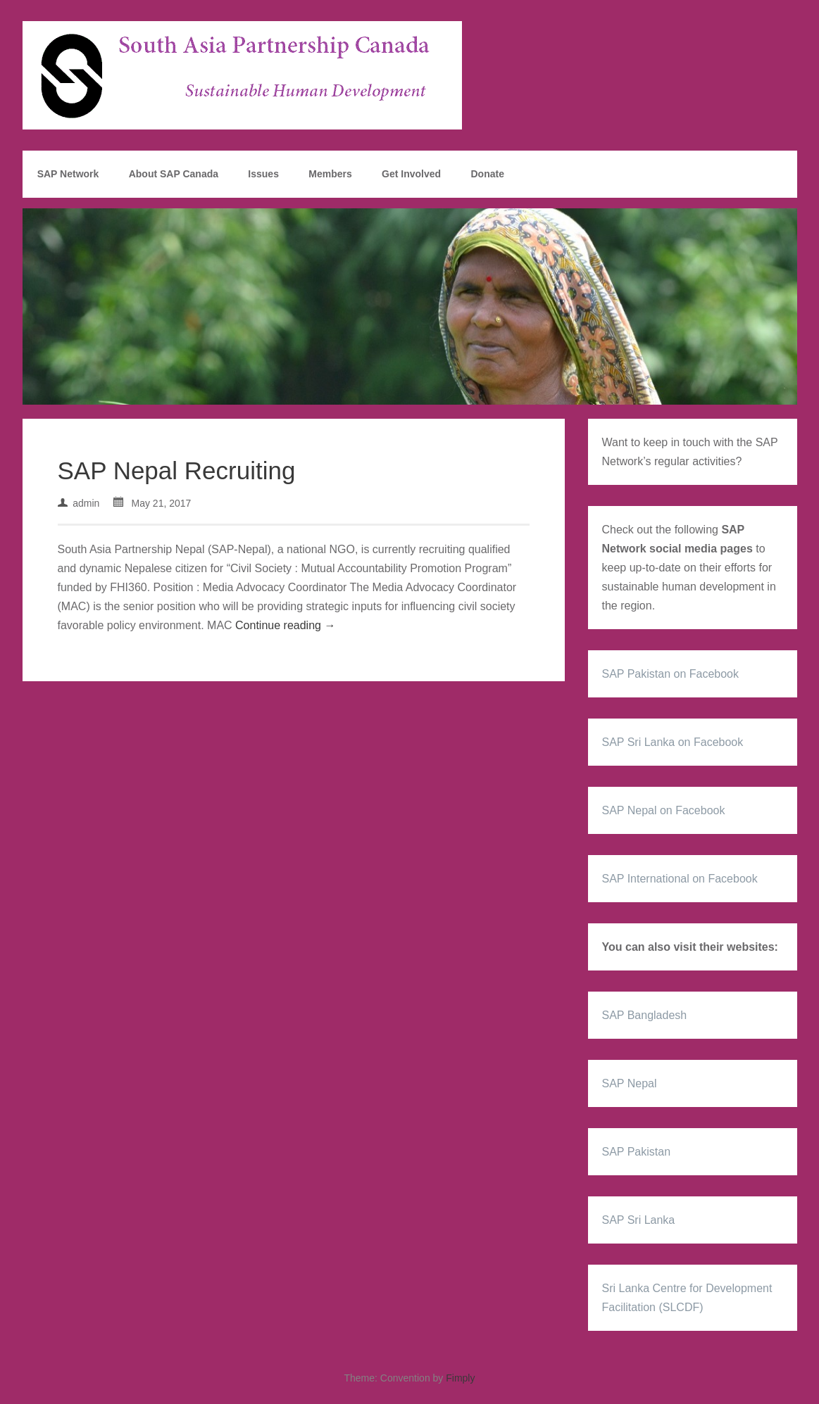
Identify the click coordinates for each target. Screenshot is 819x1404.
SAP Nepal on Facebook (663, 810)
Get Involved (411, 173)
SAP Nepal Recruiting (177, 470)
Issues (263, 173)
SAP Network (68, 173)
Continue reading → (285, 625)
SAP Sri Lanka (638, 1220)
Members (329, 173)
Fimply (460, 1378)
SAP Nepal (629, 1083)
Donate (487, 173)
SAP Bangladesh (644, 1015)
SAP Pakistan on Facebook (670, 674)
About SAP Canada (173, 173)
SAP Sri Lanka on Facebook (673, 742)
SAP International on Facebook (680, 879)
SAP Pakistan (636, 1152)
